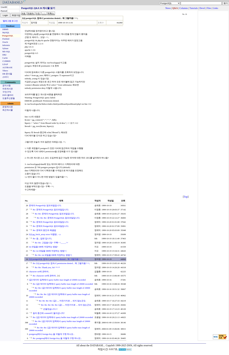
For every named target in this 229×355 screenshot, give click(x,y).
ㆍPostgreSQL (6, 35)
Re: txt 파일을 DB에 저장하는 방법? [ (49, 251)
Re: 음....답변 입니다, (42, 238)
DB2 (4, 55)
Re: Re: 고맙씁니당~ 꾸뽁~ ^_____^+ (51, 242)
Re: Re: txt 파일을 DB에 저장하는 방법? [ (53, 255)
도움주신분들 (8, 98)
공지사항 (6, 85)
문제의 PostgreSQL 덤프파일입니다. (45, 205)
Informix (6, 45)
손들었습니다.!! (50, 309)
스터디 (5, 77)
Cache (5, 58)
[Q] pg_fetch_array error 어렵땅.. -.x (45, 234)
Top (186, 196)
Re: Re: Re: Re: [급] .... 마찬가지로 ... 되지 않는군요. (62, 301)
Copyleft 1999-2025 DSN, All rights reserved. (129, 345)
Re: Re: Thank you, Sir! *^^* (47, 267)
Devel (202, 8)
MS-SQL (6, 51)
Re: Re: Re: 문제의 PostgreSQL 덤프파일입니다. (58, 218)
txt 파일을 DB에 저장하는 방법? (43, 247)
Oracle (5, 42)
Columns (183, 8)
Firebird (5, 39)
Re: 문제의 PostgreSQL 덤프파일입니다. (51, 209)
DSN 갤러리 (7, 95)
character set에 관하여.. (39, 271)
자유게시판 (7, 89)
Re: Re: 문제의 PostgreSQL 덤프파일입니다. (54, 214)
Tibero (5, 70)
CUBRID (6, 61)
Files (209, 8)
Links (215, 8)
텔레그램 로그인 (10, 21)
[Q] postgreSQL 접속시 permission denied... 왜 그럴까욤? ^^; (55, 259)
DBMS (5, 29)
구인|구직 (6, 92)
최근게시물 (7, 110)
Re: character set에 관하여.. (45, 275)
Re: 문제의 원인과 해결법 (44, 230)
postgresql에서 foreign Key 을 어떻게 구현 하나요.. (51, 334)
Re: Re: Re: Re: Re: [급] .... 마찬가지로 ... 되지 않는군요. (66, 305)
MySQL (5, 32)
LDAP (5, 64)
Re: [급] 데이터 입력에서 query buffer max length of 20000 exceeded (63, 284)
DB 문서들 (7, 74)
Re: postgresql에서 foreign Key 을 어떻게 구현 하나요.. (57, 338)
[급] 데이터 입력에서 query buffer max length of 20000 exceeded (57, 280)
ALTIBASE (7, 67)
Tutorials (193, 8)
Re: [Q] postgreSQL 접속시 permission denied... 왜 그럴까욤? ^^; (61, 263)
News (168, 8)
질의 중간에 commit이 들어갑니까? (49, 313)
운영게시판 (7, 107)
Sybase (5, 48)
